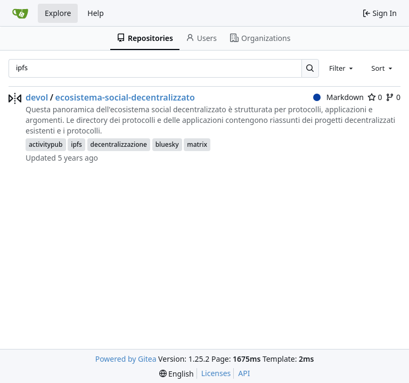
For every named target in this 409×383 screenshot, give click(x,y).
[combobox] (342, 68)
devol (37, 97)
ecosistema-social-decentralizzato (125, 97)
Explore (58, 13)
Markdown (338, 97)
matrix (197, 144)
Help (95, 13)
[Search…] (310, 68)
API (244, 373)
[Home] (20, 13)
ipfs (76, 144)
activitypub (46, 144)
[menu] (176, 374)
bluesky (167, 144)
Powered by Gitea (126, 359)
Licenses (216, 373)
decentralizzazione (119, 144)
